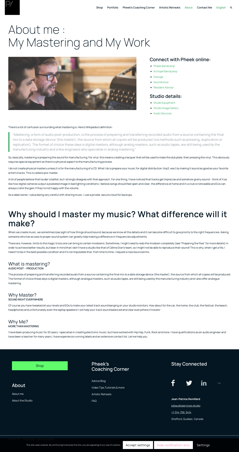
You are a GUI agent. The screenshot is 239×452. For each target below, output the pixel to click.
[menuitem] (99, 7)
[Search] (231, 7)
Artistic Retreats (101, 394)
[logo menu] (12, 7)
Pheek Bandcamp (164, 66)
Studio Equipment (164, 103)
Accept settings (138, 445)
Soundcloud (161, 82)
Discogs (158, 77)
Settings (203, 445)
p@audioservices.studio (185, 405)
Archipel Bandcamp (165, 71)
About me (18, 394)
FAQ (94, 401)
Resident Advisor (164, 87)
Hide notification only (173, 445)
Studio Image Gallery (166, 108)
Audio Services (162, 113)
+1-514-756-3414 (181, 412)
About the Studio (22, 400)
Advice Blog (99, 381)
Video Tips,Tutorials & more (108, 387)
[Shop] (40, 365)
